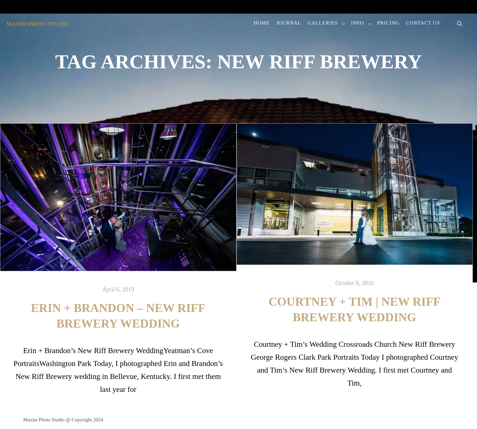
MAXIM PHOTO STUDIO (38, 24)
